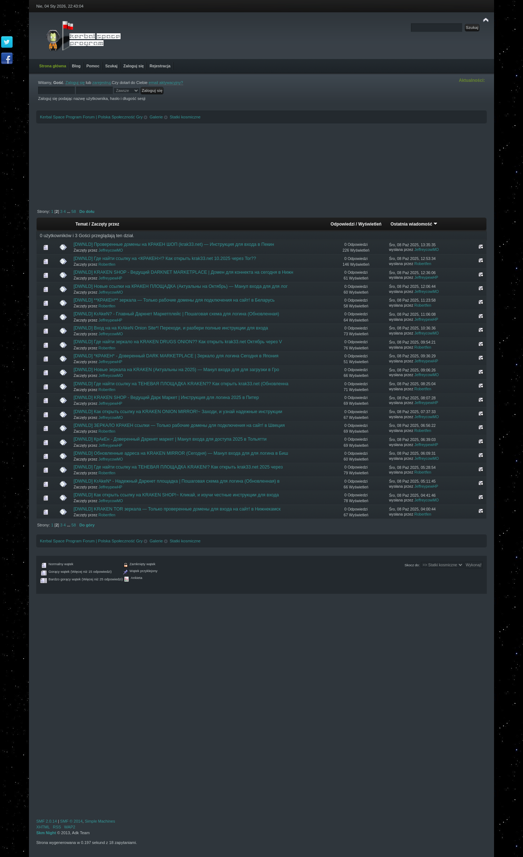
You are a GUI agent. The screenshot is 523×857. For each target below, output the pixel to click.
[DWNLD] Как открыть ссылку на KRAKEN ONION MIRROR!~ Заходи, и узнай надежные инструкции (177, 411)
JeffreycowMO (110, 250)
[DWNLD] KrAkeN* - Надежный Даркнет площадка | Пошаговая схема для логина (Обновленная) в (176, 481)
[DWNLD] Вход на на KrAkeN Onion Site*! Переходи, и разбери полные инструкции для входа (170, 328)
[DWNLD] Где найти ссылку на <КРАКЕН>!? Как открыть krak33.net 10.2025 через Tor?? (164, 258)
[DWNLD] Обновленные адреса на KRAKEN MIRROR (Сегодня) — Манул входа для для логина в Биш (180, 453)
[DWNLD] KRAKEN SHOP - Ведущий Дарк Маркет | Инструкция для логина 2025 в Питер (166, 397)
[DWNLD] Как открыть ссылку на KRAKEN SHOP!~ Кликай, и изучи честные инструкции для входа (176, 494)
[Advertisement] (261, 163)
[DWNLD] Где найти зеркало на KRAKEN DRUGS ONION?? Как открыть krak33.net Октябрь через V (177, 341)
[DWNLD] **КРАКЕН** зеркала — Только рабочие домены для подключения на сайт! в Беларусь (174, 300)
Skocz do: (412, 565)
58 (73, 211)
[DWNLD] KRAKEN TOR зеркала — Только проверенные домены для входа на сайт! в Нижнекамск (177, 509)
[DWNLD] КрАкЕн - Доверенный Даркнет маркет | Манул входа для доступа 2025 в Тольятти (169, 439)
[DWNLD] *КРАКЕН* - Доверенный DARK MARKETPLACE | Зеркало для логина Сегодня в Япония (175, 355)
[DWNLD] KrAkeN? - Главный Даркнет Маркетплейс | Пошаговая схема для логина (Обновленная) (176, 313)
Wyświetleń (369, 224)
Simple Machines (100, 821)
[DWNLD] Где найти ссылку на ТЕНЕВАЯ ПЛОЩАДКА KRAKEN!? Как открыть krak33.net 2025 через (178, 467)
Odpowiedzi (342, 224)
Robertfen (106, 264)
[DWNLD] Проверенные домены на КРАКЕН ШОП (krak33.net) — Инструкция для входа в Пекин (173, 244)
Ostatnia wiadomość (414, 224)
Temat (82, 224)
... (69, 211)
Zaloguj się (75, 82)
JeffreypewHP (110, 278)
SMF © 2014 (71, 821)
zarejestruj (101, 82)
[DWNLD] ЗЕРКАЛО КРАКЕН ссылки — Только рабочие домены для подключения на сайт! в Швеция (178, 425)
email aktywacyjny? (166, 82)
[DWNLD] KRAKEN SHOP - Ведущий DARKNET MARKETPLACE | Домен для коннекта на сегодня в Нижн (183, 272)
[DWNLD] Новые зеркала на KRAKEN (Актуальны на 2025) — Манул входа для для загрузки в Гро (176, 369)
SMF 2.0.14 (46, 821)
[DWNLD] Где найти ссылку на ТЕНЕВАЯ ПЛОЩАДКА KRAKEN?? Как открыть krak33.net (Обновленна (180, 383)
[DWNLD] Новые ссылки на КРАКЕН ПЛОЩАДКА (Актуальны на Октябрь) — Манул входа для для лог (180, 286)
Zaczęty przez (105, 224)
